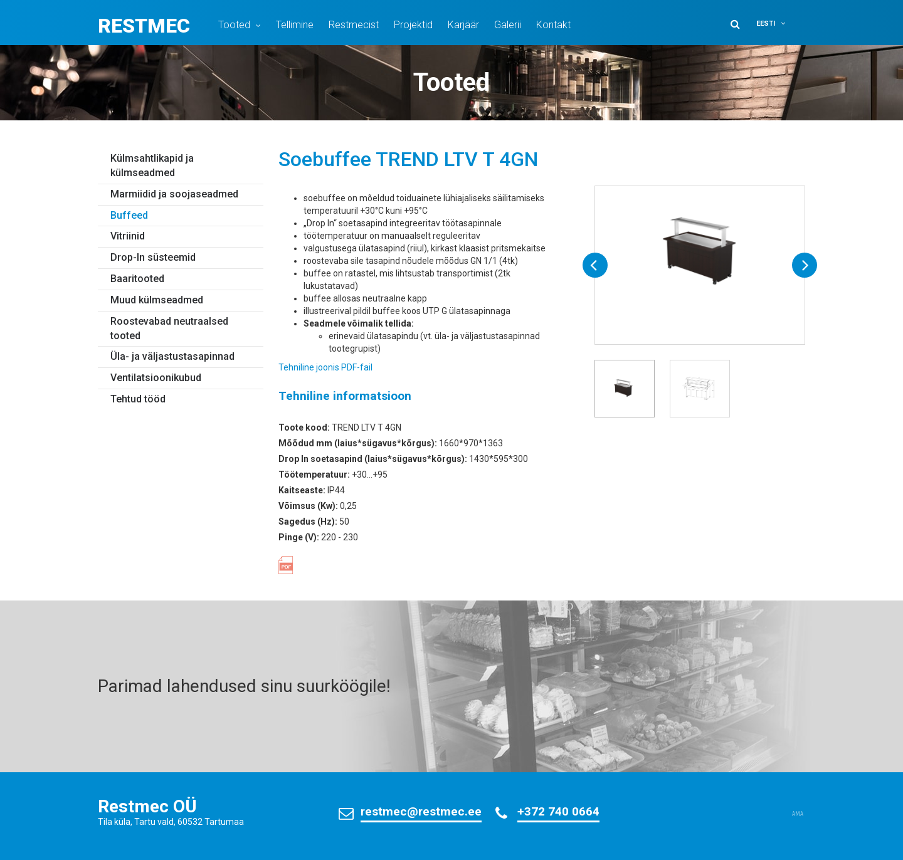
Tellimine (295, 25)
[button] (778, 23)
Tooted (234, 25)
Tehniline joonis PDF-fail (325, 367)
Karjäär (463, 25)
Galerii (507, 25)
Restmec (144, 26)
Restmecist (354, 25)
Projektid (413, 25)
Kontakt (553, 25)
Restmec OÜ (147, 806)
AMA (797, 814)
